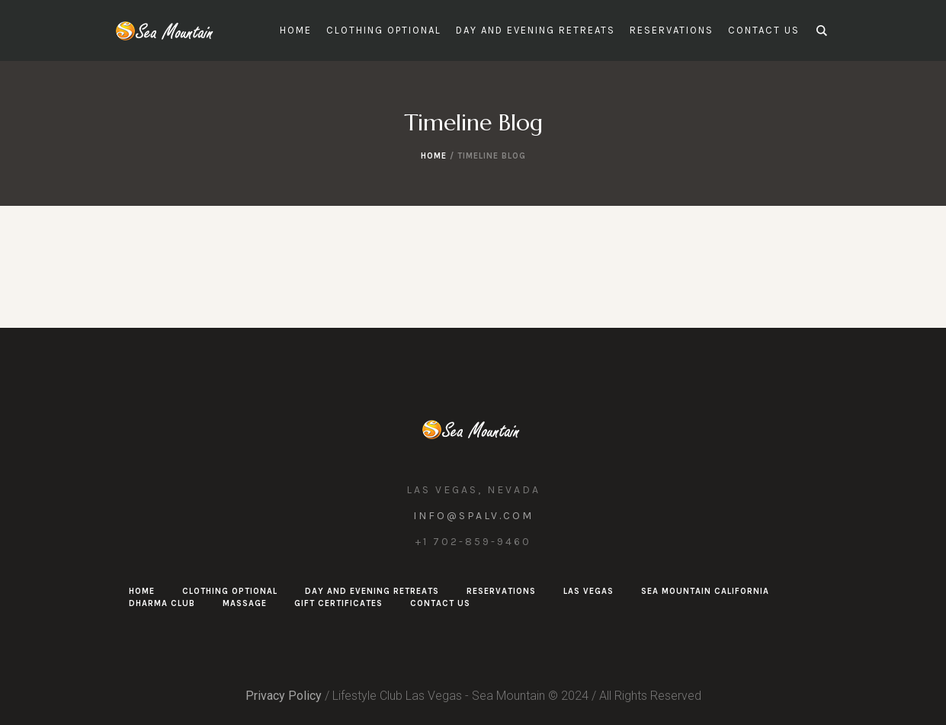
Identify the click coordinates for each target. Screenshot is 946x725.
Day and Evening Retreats (372, 591)
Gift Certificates (338, 603)
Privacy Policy (283, 695)
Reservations (501, 591)
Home (434, 156)
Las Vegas (588, 591)
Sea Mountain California (705, 591)
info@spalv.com (473, 515)
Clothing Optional (229, 591)
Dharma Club (162, 603)
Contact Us (440, 603)
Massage (245, 603)
